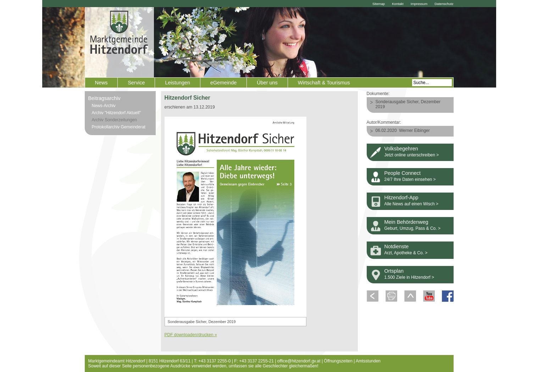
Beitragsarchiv (104, 98)
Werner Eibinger (414, 130)
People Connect (402, 173)
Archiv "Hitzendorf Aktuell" (116, 112)
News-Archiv (104, 105)
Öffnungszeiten (338, 361)
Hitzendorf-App (401, 197)
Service (136, 82)
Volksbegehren (401, 148)
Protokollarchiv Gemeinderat (118, 126)
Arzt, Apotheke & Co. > (406, 252)
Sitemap (378, 4)
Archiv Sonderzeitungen (114, 119)
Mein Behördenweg (406, 222)
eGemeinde (223, 82)
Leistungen (177, 82)
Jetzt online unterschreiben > (411, 154)
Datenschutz (443, 4)
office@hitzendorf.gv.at (299, 361)
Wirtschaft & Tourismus (324, 82)
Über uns (267, 82)
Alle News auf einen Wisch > (411, 203)
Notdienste (396, 246)
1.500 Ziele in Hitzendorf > (409, 277)
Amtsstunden (368, 361)
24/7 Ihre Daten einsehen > (410, 179)
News (101, 82)
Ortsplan (394, 271)
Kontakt (398, 4)
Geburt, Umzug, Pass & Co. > (412, 228)
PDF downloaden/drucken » (191, 334)
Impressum (419, 4)
